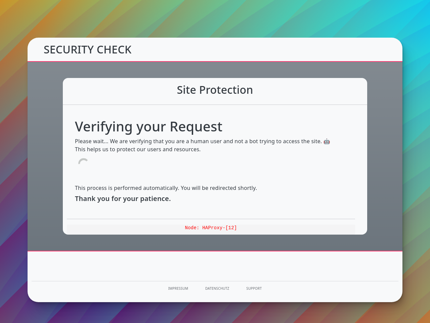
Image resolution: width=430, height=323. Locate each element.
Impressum (178, 288)
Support (254, 288)
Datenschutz (217, 288)
